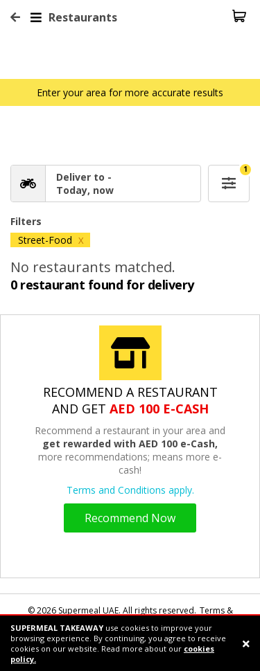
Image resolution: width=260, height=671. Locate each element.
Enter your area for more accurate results (130, 92)
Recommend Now (130, 518)
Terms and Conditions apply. (130, 489)
